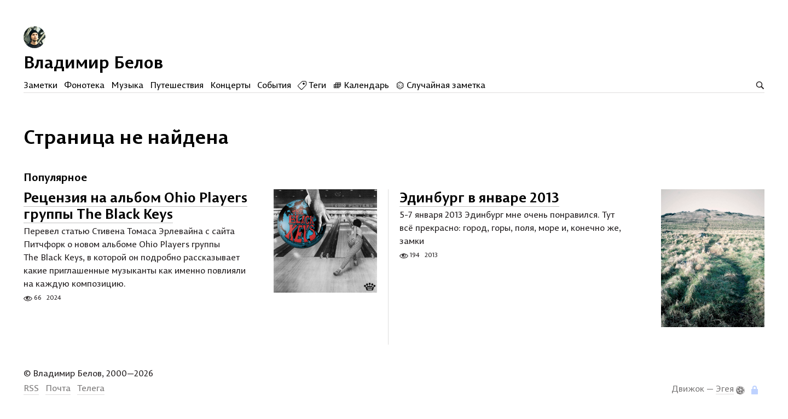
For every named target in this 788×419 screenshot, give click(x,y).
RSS (31, 387)
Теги (312, 84)
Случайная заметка (440, 84)
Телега (91, 387)
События (274, 84)
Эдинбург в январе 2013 (479, 197)
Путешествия (177, 84)
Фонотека (84, 84)
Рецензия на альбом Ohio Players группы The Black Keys (135, 205)
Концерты (230, 84)
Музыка (127, 84)
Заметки (40, 84)
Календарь (361, 84)
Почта (58, 387)
